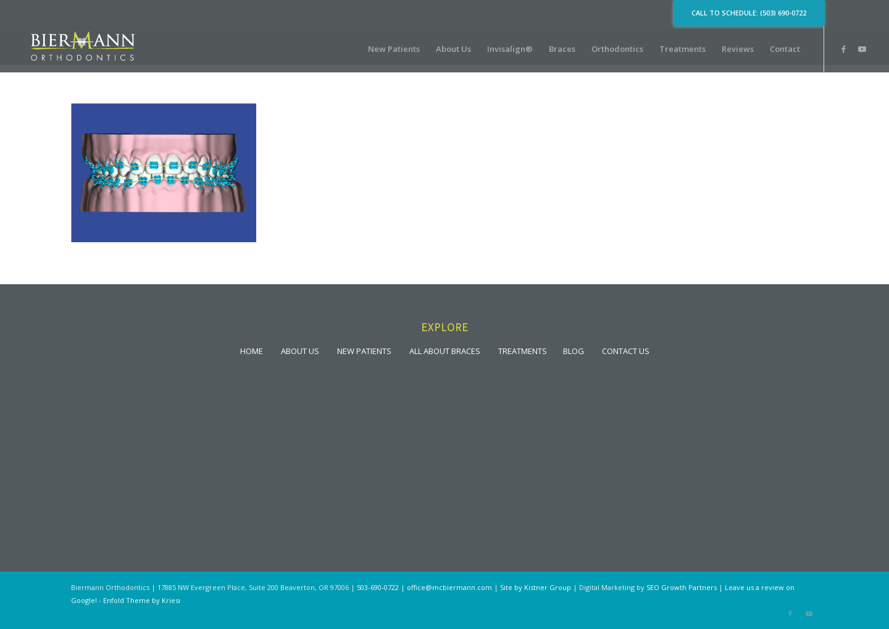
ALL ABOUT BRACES (444, 351)
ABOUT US (300, 351)
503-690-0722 (378, 587)
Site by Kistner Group (535, 587)
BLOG (573, 351)
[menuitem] (394, 49)
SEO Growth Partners (681, 587)
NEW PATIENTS (364, 351)
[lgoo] (83, 49)
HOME (251, 351)
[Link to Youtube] (862, 49)
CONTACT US (625, 351)
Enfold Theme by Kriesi (141, 600)
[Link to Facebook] (843, 49)
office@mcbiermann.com (449, 587)
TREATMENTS (522, 351)
